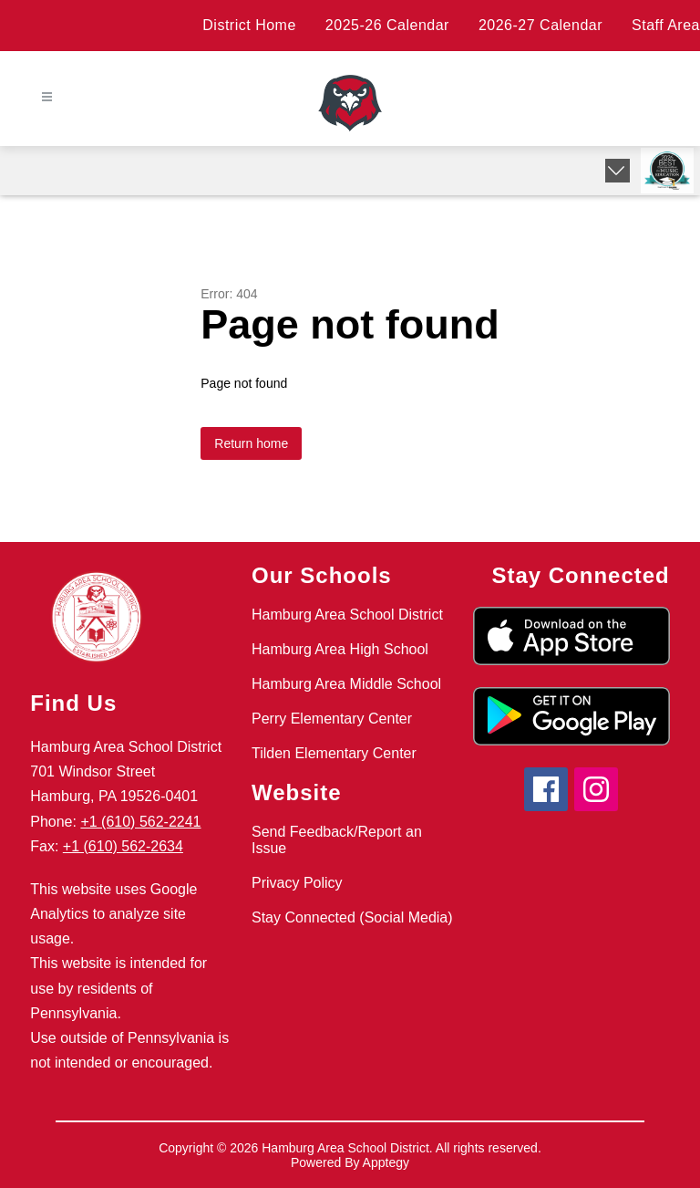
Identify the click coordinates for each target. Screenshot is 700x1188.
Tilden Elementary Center (334, 753)
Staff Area (666, 25)
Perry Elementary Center (332, 718)
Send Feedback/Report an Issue (337, 840)
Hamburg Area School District (347, 614)
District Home (249, 25)
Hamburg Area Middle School (346, 684)
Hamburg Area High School (340, 649)
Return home (251, 443)
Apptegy (386, 1162)
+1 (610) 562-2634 (123, 846)
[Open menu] (46, 97)
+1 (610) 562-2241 (140, 821)
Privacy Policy (297, 883)
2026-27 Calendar (540, 25)
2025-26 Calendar (387, 25)
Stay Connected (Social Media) (352, 917)
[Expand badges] (617, 170)
